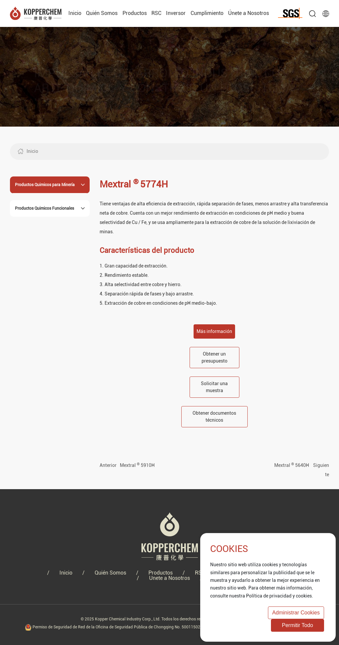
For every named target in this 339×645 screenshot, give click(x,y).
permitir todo (297, 625)
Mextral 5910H (137, 465)
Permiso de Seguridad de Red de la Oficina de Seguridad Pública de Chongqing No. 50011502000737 (120, 627)
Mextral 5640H (291, 465)
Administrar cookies (296, 612)
